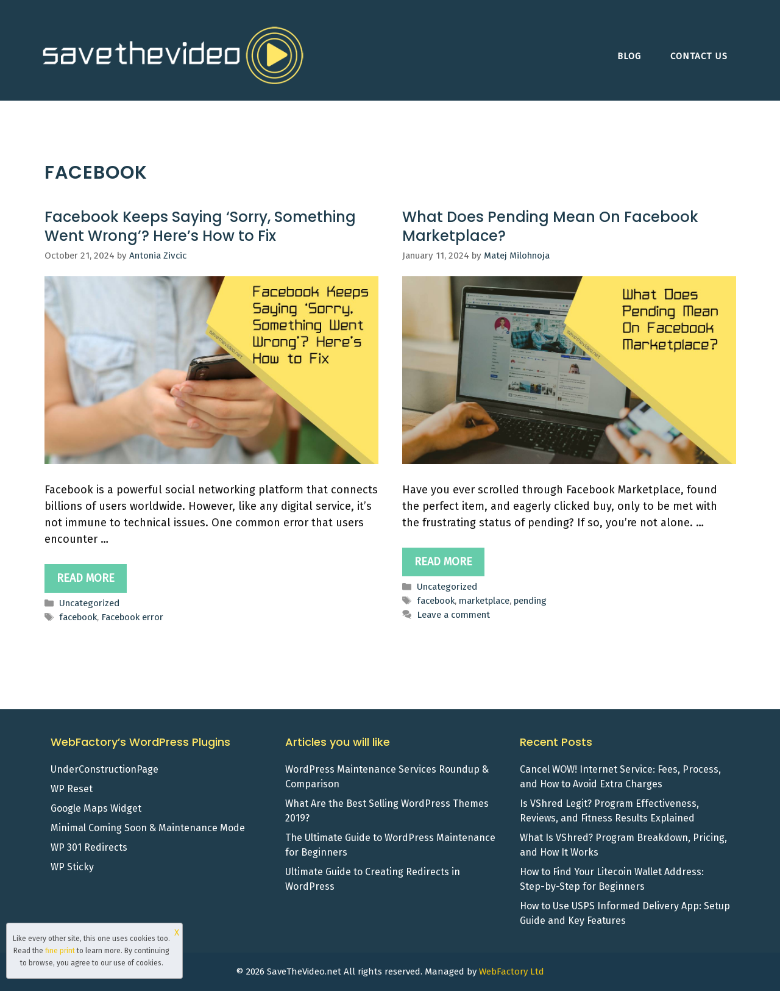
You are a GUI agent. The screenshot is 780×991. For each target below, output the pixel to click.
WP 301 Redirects (89, 847)
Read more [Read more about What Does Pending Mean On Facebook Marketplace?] (443, 561)
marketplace (484, 600)
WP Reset (72, 789)
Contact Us (699, 56)
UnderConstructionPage (104, 769)
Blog (629, 56)
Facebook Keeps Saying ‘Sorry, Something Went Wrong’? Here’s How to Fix (200, 226)
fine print (60, 950)
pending (530, 600)
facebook (78, 617)
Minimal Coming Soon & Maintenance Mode (148, 828)
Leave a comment (453, 614)
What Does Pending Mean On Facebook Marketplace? (550, 226)
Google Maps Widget (96, 808)
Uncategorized (89, 603)
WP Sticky (72, 867)
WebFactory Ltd (511, 971)
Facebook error (132, 617)
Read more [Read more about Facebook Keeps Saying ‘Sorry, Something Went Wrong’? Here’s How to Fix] (86, 578)
